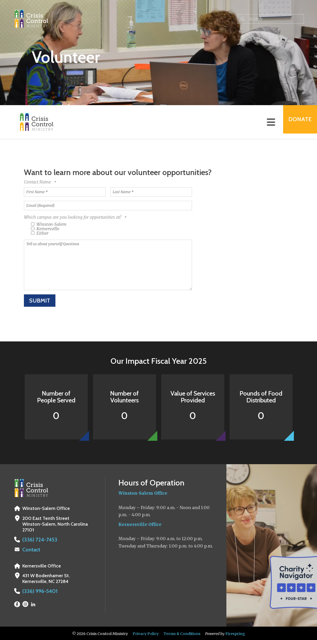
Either (39, 233)
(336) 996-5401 (38, 590)
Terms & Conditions (182, 633)
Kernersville (45, 228)
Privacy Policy (146, 633)
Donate (297, 122)
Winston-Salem (48, 224)
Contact (30, 549)
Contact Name (38, 182)
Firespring (235, 633)
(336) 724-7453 (37, 539)
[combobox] (271, 19)
